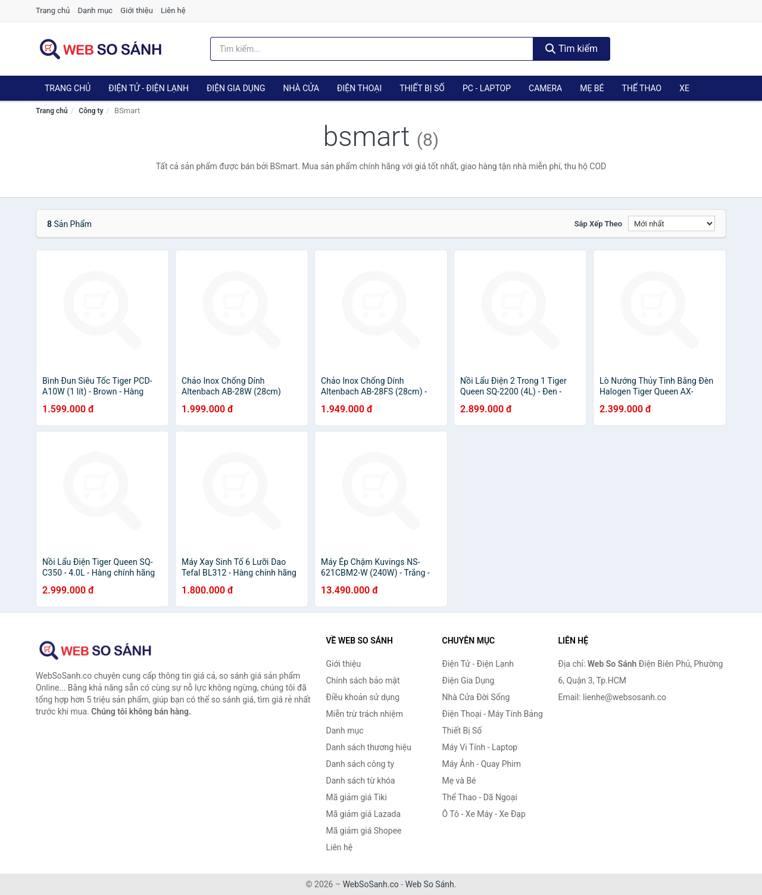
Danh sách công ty (360, 764)
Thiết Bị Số (422, 88)
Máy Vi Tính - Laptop (480, 747)
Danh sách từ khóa (360, 780)
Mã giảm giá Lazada (363, 814)
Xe (684, 88)
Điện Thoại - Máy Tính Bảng (492, 714)
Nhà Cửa (301, 88)
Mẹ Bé (592, 88)
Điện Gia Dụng (236, 88)
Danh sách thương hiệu (368, 747)
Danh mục (95, 10)
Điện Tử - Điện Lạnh (148, 88)
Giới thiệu (136, 10)
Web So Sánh (429, 884)
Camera (545, 88)
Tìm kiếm (571, 48)
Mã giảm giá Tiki (356, 797)
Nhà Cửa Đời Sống (476, 697)
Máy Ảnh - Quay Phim (481, 764)
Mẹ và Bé (459, 780)
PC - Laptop (487, 88)
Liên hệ (173, 10)
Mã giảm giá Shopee (364, 830)
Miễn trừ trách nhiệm (364, 714)
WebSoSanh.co (371, 884)
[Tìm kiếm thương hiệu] (372, 49)
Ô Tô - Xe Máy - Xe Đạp (484, 814)
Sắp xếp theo (598, 223)
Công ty (91, 111)
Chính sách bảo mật (363, 680)
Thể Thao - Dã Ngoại (479, 797)
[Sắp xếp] (671, 223)
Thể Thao (642, 88)
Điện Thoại (359, 88)
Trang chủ (53, 10)
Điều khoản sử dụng (363, 697)
